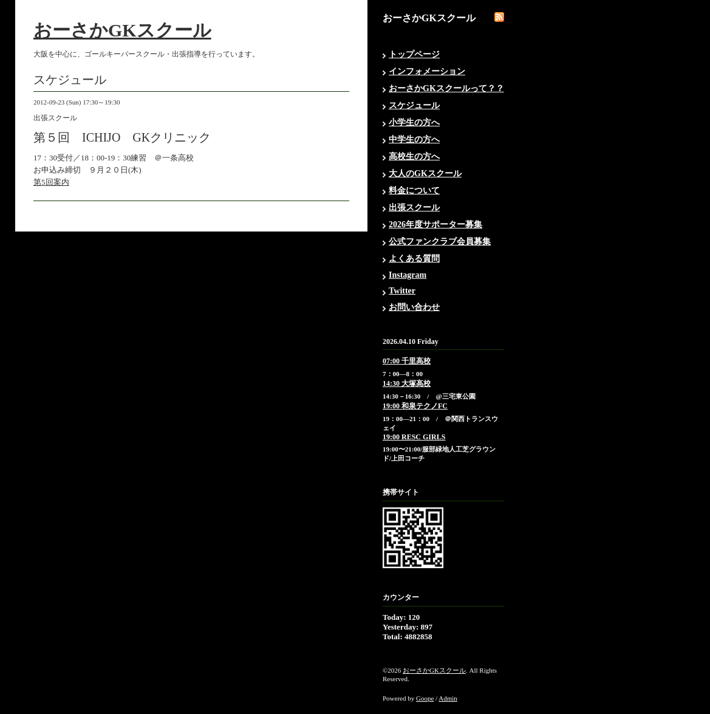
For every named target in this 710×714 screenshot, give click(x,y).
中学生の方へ (414, 139)
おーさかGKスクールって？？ (446, 88)
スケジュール (414, 105)
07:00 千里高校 (407, 361)
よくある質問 (414, 258)
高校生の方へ (414, 156)
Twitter (402, 290)
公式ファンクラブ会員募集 (440, 241)
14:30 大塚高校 (407, 383)
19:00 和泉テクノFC (415, 406)
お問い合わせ (414, 307)
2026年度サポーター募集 (435, 224)
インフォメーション (427, 71)
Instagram (407, 275)
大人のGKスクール (425, 173)
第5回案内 (51, 182)
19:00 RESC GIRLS (414, 437)
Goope (425, 698)
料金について (414, 190)
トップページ (414, 54)
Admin (448, 698)
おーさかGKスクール (122, 30)
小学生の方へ (414, 122)
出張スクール (414, 207)
